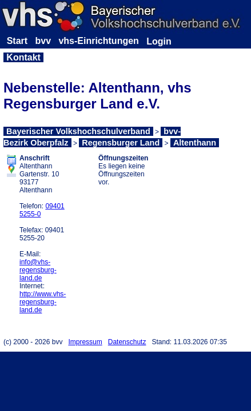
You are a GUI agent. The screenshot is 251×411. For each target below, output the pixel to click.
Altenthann (194, 142)
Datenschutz (127, 342)
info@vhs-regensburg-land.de (38, 270)
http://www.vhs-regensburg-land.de (42, 302)
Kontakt (23, 57)
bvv (43, 41)
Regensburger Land (121, 142)
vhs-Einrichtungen (98, 41)
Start (17, 41)
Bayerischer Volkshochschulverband (78, 131)
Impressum (85, 342)
